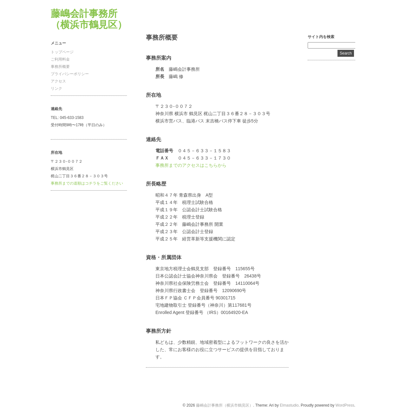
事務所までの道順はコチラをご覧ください (87, 183)
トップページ (62, 52)
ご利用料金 (60, 59)
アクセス (58, 81)
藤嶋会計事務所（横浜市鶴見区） (224, 405)
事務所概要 (60, 66)
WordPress (345, 405)
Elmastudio (289, 405)
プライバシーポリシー (70, 74)
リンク (56, 88)
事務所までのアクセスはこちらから (190, 165)
